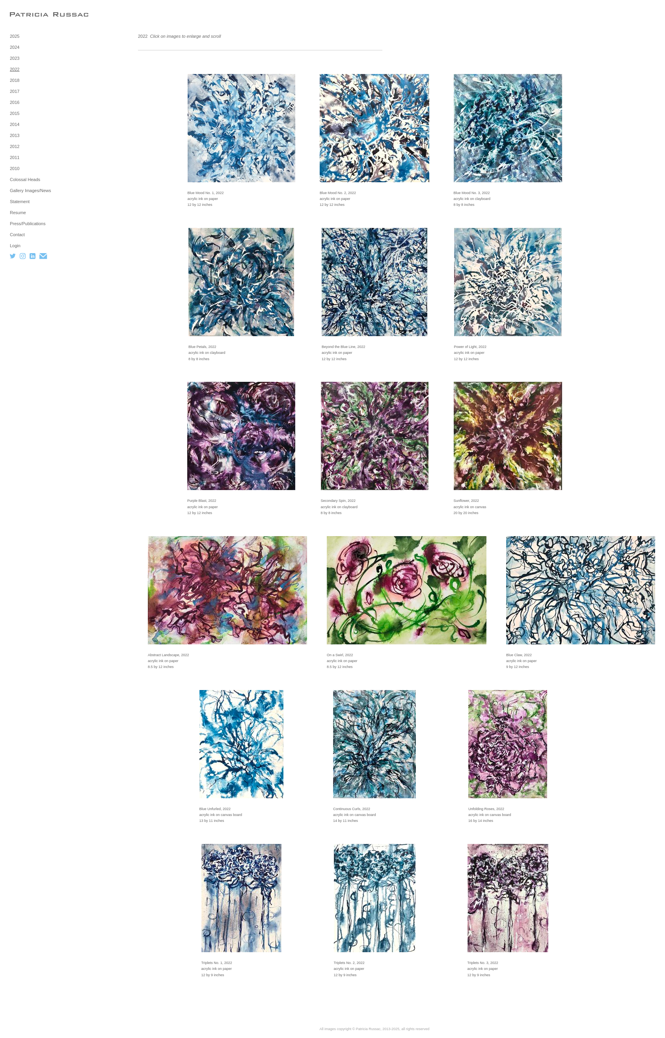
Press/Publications (28, 223)
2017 (14, 91)
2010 (14, 168)
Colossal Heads (25, 179)
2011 (14, 157)
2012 (14, 146)
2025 (14, 36)
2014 (14, 124)
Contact (17, 234)
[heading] (29, 14)
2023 (14, 58)
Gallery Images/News (30, 190)
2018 (14, 80)
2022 (14, 69)
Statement (20, 201)
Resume (18, 212)
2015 (14, 113)
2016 (14, 102)
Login (15, 245)
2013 (14, 135)
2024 (14, 47)
